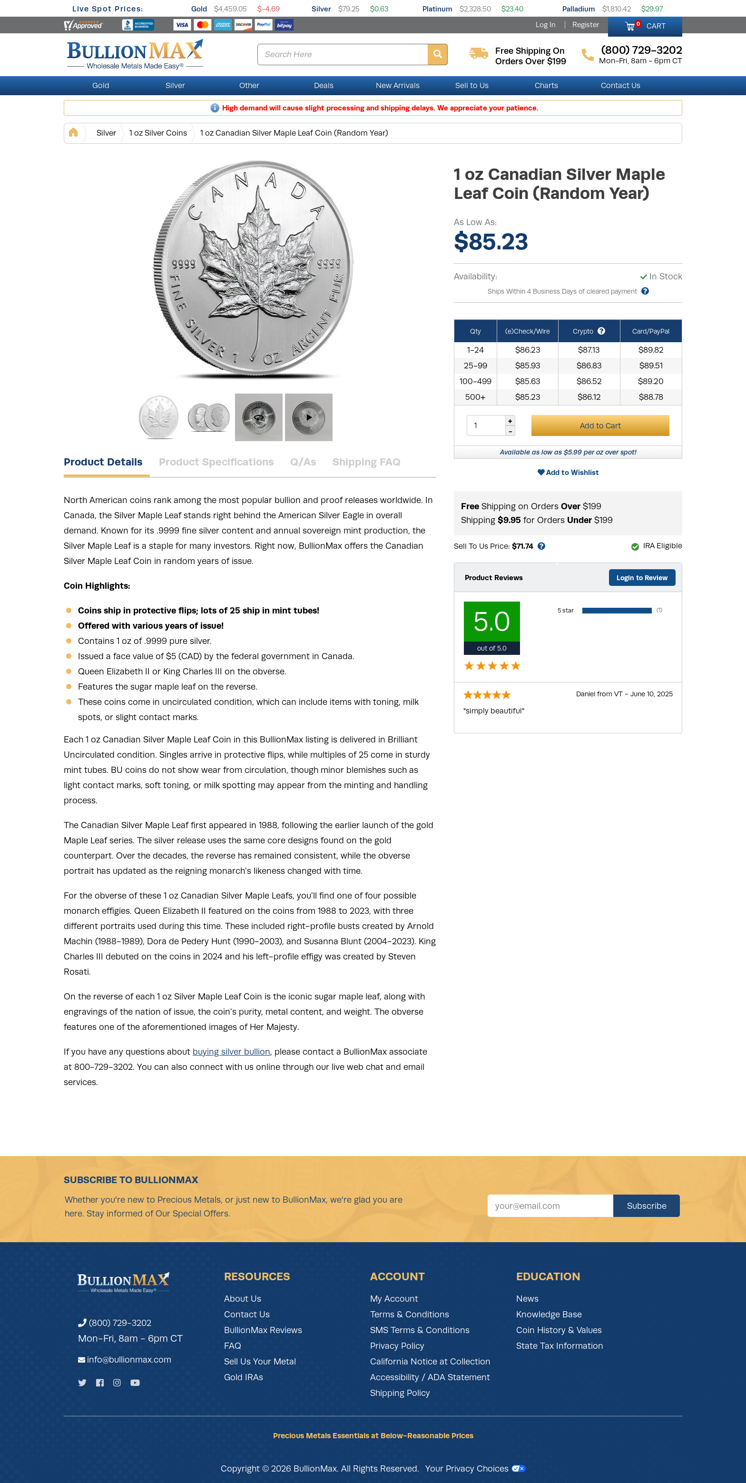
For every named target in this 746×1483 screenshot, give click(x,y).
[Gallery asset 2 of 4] (209, 417)
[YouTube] (135, 1382)
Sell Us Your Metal (260, 1361)
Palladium (578, 9)
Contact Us (620, 85)
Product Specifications (216, 461)
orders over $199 (530, 61)
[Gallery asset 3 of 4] (259, 417)
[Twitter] (82, 1382)
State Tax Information (559, 1346)
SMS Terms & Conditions (420, 1330)
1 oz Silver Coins (158, 133)
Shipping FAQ (367, 461)
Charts (546, 85)
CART (650, 25)
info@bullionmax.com (129, 1359)
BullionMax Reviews (263, 1330)
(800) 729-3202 (114, 1323)
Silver (321, 9)
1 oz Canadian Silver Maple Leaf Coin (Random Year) (294, 133)
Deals (324, 85)
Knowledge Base (549, 1314)
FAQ (232, 1346)
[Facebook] (100, 1382)
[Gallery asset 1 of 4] (254, 270)
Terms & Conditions (409, 1314)
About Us (242, 1299)
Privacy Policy (397, 1346)
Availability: (475, 276)
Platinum (437, 9)
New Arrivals (398, 85)
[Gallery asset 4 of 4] (309, 417)
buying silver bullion (231, 1052)
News (527, 1299)
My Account (394, 1299)
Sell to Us (472, 85)
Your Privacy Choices (475, 1468)
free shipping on (530, 51)
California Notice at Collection (430, 1361)
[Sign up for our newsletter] (550, 1206)
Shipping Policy (400, 1393)
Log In (546, 25)
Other (249, 85)
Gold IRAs (243, 1377)
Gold (199, 9)
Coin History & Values (559, 1330)
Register (585, 25)
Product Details (103, 461)
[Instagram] (117, 1382)
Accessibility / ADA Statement (430, 1377)
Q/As (303, 461)
